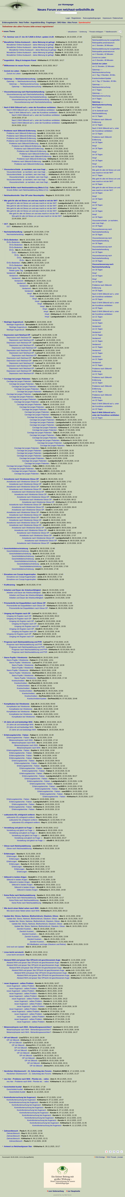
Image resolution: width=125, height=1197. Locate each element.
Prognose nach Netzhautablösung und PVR (23, 642)
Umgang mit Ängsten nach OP (17, 613)
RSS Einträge (100, 1157)
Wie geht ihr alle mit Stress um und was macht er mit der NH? (30, 201)
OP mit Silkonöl (11, 1038)
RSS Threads (111, 1157)
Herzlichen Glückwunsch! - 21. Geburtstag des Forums (28, 1071)
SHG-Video (61, 22)
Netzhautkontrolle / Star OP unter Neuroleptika (24, 195)
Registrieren (76, 18)
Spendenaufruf (84, 22)
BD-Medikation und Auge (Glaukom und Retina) (46, 944)
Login (68, 18)
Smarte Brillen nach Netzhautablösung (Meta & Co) (26, 188)
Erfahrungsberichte (10, 22)
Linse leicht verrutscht (14, 952)
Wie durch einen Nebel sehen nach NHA (21, 908)
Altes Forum (72, 22)
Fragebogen (51, 22)
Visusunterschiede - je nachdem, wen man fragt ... (25, 169)
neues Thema (9, 31)
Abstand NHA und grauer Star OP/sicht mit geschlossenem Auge (32, 960)
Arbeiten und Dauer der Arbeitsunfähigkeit (22, 590)
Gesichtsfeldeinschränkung (16, 548)
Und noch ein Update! (15, 947)
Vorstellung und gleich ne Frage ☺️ (19, 828)
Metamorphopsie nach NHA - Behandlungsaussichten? (28, 1027)
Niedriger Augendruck (13, 322)
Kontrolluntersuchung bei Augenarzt (20, 1097)
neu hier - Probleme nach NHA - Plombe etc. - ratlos (26, 1079)
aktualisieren (72, 32)
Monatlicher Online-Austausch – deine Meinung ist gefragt (29, 42)
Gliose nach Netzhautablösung (17, 846)
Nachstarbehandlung (13, 232)
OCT (6, 224)
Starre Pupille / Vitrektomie (15, 658)
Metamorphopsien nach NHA (21, 740)
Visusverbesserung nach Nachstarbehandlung (24, 92)
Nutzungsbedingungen (92, 18)
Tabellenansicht (111, 32)
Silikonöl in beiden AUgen (15, 877)
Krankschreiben (18, 681)
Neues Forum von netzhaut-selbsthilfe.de (65, 9)
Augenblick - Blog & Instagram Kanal (20, 60)
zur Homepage (65, 4)
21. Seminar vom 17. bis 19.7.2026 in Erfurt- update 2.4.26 (29, 37)
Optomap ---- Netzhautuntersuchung (19, 79)
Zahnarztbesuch (11, 1131)
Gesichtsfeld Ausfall (13, 1087)
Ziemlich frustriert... (24, 929)
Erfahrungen (9, 854)
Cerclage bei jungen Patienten (17, 379)
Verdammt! (11, 273)
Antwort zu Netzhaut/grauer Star (18, 1146)
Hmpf (29, 294)
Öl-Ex (11, 250)
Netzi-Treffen (24, 22)
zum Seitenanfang (56, 1191)
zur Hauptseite (74, 1191)
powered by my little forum (62, 1195)
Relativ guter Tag (13, 268)
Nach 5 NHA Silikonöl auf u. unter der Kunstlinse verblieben (30, 107)
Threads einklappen (96, 32)
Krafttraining (9, 585)
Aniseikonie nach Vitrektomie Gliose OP (21, 479)
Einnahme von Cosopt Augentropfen (20, 574)
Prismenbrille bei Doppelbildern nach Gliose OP (25, 603)
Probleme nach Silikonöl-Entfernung (20, 131)
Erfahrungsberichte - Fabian (16, 735)
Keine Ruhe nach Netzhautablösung (19, 895)
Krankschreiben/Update (36, 699)
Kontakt (120, 1157)
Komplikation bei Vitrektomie (16, 704)
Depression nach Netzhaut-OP (17, 335)
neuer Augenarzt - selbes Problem (19, 983)
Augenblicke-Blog (38, 22)
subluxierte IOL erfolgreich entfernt (19, 815)
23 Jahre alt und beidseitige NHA (18, 722)
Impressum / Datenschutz (113, 18)
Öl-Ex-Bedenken (11, 240)
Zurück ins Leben (11, 71)
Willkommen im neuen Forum (17, 66)
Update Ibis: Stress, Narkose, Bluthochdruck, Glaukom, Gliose (31, 916)
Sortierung (83, 32)
